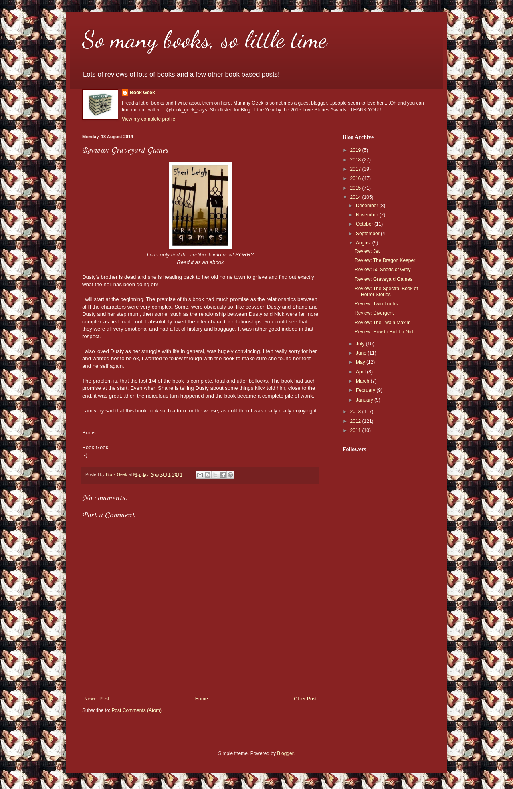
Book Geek (142, 92)
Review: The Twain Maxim (383, 322)
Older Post (305, 699)
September (368, 233)
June (362, 353)
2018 (356, 160)
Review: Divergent (374, 313)
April (361, 372)
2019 (356, 150)
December (368, 205)
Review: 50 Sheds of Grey (382, 269)
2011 (356, 430)
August (364, 243)
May (361, 362)
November (368, 215)
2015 (356, 188)
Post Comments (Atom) (136, 710)
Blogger (285, 753)
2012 (356, 421)
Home (201, 699)
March (363, 381)
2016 (356, 178)
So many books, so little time (204, 39)
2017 (356, 169)
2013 (356, 411)
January (365, 400)
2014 (356, 197)
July (361, 344)
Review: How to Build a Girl (384, 332)
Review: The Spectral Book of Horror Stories (386, 291)
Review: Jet (367, 251)
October (365, 224)
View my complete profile (148, 119)
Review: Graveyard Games (383, 279)
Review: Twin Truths (376, 304)
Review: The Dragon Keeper (385, 260)
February (366, 390)
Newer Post (96, 699)
